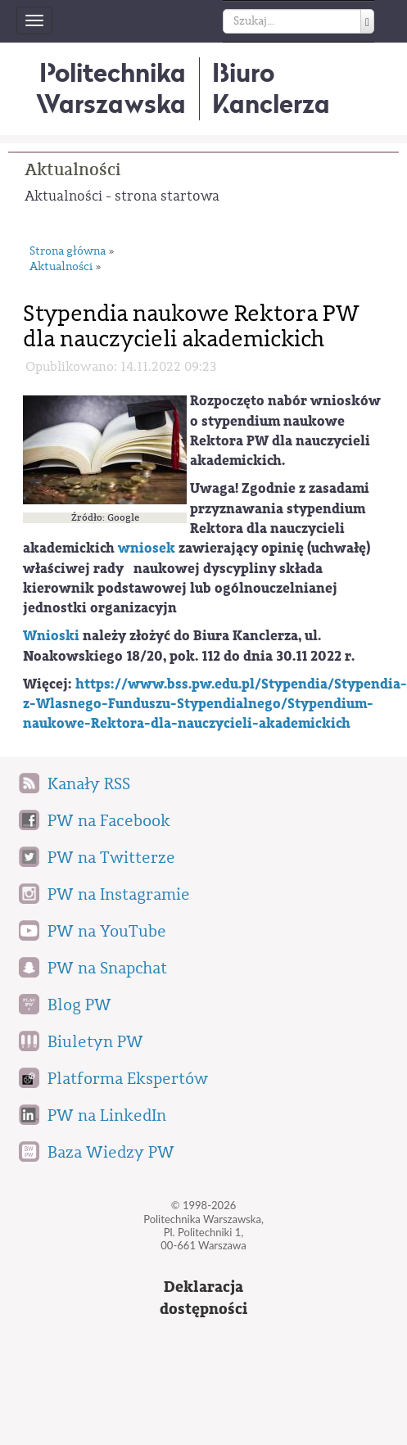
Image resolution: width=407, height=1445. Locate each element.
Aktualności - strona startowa (122, 196)
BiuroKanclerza (271, 88)
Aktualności (72, 170)
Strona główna (67, 252)
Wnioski (51, 635)
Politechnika (111, 88)
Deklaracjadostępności (203, 1298)
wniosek (146, 548)
